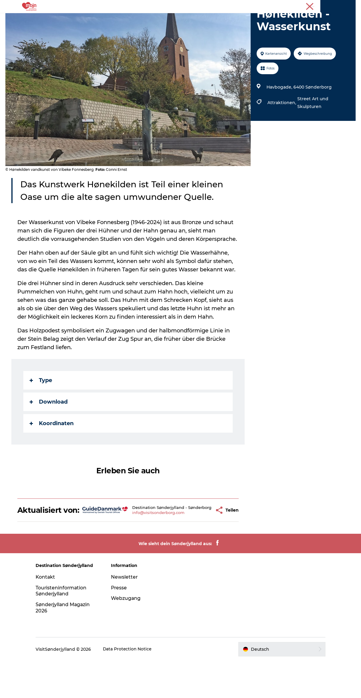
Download (49, 430)
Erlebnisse (80, 19)
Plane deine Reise (272, 19)
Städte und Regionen (125, 19)
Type (41, 408)
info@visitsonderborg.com (150, 547)
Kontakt (49, 614)
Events (207, 19)
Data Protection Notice (131, 686)
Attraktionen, (282, 131)
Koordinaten (52, 451)
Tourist (331, 6)
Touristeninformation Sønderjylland (65, 628)
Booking (233, 19)
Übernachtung (174, 19)
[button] (200, 543)
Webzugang (128, 635)
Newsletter (126, 614)
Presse (349, 6)
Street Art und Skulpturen (312, 131)
